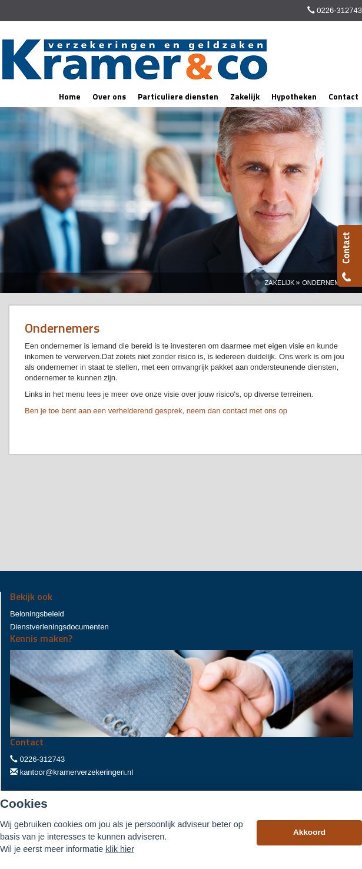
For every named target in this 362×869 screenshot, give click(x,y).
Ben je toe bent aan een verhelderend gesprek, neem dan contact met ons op (156, 410)
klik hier (119, 849)
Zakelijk (280, 282)
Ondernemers (327, 282)
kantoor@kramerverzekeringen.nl (76, 772)
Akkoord (309, 832)
